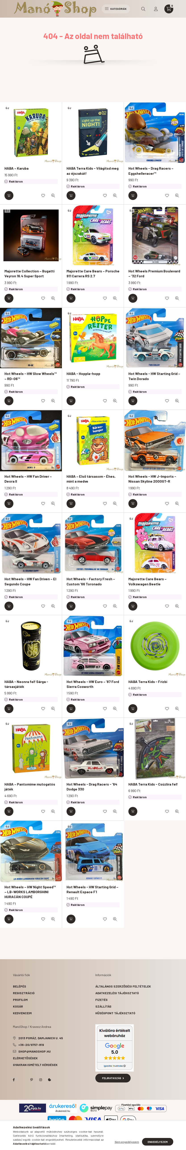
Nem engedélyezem (127, 1141)
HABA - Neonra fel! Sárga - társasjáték (26, 684)
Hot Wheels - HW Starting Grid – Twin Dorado (154, 376)
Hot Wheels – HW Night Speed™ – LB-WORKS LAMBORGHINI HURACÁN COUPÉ (30, 892)
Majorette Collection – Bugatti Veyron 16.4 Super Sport (29, 273)
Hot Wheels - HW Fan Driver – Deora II (28, 478)
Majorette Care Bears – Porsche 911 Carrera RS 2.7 (93, 273)
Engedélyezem (158, 1141)
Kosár (18, 1006)
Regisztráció (24, 993)
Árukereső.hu (62, 1111)
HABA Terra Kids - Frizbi (147, 681)
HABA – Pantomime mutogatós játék (29, 786)
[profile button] (155, 8)
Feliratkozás (113, 1078)
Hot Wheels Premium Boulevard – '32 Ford (154, 273)
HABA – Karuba (16, 168)
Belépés (19, 986)
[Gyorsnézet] (53, 195)
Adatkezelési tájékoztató (117, 993)
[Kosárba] (8, 195)
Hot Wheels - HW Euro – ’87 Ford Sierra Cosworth (93, 684)
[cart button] (168, 8)
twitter (22, 1079)
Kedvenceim (22, 1013)
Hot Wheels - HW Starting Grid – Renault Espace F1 (92, 889)
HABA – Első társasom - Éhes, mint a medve (91, 478)
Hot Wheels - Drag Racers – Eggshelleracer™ (150, 170)
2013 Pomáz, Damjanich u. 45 (40, 1038)
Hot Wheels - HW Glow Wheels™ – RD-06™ (30, 376)
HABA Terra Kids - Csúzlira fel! (153, 784)
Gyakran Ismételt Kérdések (35, 1065)
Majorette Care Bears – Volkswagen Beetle (147, 581)
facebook (13, 1079)
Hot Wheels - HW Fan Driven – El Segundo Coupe (30, 581)
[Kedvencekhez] (43, 195)
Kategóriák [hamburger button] (116, 8)
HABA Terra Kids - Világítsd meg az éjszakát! (93, 170)
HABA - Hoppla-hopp (83, 373)
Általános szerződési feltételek (123, 986)
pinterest (31, 1079)
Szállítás (103, 1006)
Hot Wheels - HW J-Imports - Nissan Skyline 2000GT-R (152, 478)
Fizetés (101, 1000)
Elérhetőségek (25, 1058)
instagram (40, 1079)
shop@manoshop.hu (34, 1051)
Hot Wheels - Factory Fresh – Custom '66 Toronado (91, 581)
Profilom (20, 1000)
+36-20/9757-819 (31, 1045)
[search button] (143, 8)
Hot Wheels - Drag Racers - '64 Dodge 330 (92, 786)
